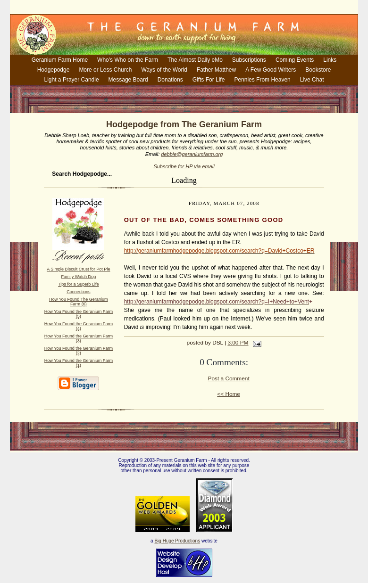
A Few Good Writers (270, 69)
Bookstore (318, 69)
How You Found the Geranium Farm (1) (78, 363)
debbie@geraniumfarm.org (192, 154)
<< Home (228, 394)
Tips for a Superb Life (78, 284)
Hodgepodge (53, 69)
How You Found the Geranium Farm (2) (78, 350)
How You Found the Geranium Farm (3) (78, 338)
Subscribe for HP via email (183, 166)
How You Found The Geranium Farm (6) (78, 301)
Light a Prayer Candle (71, 79)
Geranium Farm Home (60, 60)
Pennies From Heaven (262, 79)
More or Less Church (105, 69)
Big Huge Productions (177, 540)
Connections (78, 291)
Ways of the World (164, 69)
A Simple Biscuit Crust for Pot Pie (78, 269)
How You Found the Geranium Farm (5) (78, 314)
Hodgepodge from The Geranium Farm (184, 124)
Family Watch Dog (78, 276)
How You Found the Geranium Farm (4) (78, 326)
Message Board (128, 79)
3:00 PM (237, 342)
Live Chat (312, 79)
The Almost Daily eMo (195, 60)
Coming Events (295, 60)
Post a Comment (229, 378)
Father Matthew (216, 69)
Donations (170, 79)
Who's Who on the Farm (127, 60)
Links (329, 60)
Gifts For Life (208, 79)
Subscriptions (249, 60)
